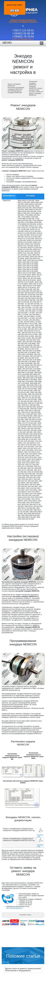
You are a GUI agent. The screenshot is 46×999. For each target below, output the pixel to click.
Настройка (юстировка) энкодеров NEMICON (16, 88)
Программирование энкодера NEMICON (15, 91)
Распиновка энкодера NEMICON (33, 83)
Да (12, 11)
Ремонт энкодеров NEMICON (14, 85)
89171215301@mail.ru (23, 39)
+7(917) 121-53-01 (23, 30)
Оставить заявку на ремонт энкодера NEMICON (36, 93)
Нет (16, 11)
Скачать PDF (40, 836)
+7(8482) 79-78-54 (23, 36)
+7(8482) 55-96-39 (23, 33)
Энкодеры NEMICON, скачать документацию (35, 88)
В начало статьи (25, 915)
